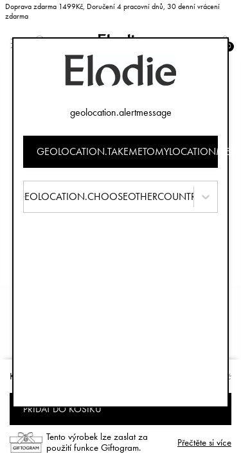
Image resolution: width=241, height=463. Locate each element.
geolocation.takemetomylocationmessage (128, 151)
